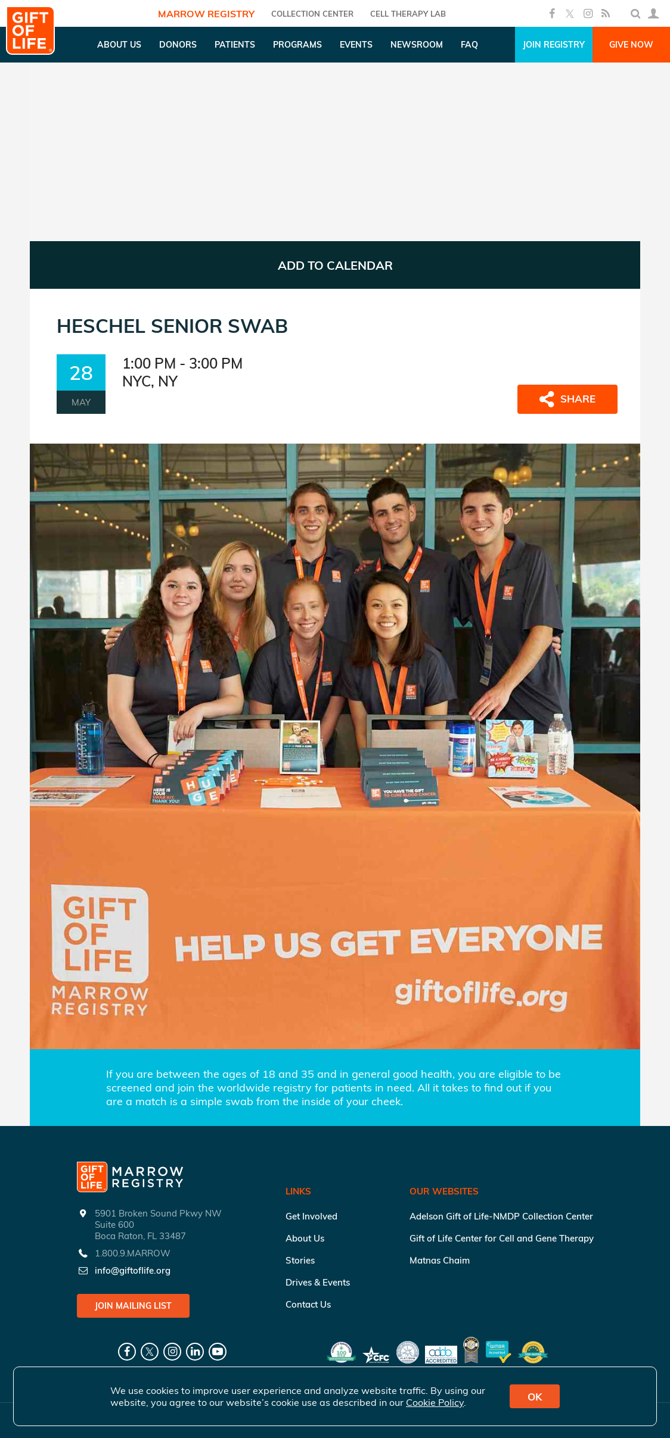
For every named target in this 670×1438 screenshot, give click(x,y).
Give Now (631, 44)
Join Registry (554, 44)
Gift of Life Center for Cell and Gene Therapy (502, 1238)
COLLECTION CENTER (312, 13)
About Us (305, 1238)
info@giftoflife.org (132, 1270)
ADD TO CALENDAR (335, 265)
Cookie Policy (435, 1402)
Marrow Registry (206, 14)
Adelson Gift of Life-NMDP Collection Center (501, 1216)
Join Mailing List (133, 1305)
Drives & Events (318, 1282)
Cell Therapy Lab (408, 13)
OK (535, 1396)
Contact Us (308, 1304)
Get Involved (311, 1216)
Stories (300, 1260)
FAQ (469, 44)
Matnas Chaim (440, 1260)
